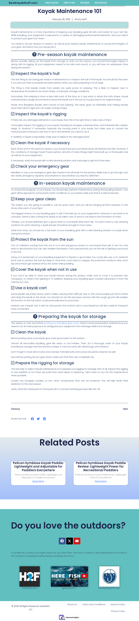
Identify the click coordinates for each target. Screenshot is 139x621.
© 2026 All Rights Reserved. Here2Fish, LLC (31, 608)
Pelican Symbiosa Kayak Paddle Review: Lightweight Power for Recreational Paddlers (101, 466)
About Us (72, 604)
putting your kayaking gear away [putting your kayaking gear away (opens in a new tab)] (61, 323)
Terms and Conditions (93, 604)
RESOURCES (101, 2)
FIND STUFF (69, 2)
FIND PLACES (51, 2)
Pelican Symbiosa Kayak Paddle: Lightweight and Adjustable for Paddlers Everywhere (38, 466)
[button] (32, 418)
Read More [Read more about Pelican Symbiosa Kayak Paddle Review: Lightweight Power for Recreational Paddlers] (101, 481)
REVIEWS (84, 2)
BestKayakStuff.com (23, 3)
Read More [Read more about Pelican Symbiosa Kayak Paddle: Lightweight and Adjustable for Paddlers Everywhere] (38, 481)
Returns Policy (118, 604)
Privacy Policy (118, 611)
